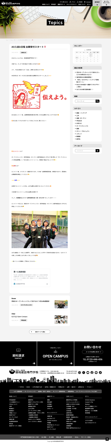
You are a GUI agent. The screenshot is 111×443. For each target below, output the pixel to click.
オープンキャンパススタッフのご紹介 (86, 391)
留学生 (78, 138)
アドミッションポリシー (73, 402)
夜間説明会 (71, 391)
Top (7, 40)
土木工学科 (31, 408)
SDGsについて (13, 404)
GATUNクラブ (51, 418)
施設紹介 (11, 411)
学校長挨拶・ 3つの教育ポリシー (14, 401)
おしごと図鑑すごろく (91, 406)
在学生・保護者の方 (50, 387)
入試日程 (68, 411)
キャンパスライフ (71, 4)
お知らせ (23, 52)
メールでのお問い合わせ (92, 352)
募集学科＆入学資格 (71, 400)
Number (87, 404)
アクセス (89, 387)
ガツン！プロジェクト (83, 130)
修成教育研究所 (13, 421)
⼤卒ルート (50, 408)
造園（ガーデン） (81, 117)
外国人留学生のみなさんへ (73, 428)
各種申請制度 (70, 415)
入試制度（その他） (71, 408)
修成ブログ (12, 415)
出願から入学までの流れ (73, 404)
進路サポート (61, 4)
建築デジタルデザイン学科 (35, 402)
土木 (77, 115)
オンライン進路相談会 (59, 391)
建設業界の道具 (89, 408)
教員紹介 (11, 408)
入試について (81, 4)
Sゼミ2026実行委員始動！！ (85, 89)
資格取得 (49, 406)
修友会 (11, 424)
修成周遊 (87, 413)
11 (76, 57)
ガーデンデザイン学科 (34, 411)
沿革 (10, 406)
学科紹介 (53, 4)
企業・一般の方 (71, 387)
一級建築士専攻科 (33, 417)
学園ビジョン (13, 413)
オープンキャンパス (26, 305)
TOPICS (22, 387)
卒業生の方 (61, 387)
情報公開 (11, 419)
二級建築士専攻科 (33, 415)
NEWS (28, 387)
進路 (77, 128)
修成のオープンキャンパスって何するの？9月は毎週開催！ (32, 301)
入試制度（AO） (70, 406)
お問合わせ (81, 387)
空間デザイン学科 (33, 404)
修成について (46, 4)
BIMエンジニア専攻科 (34, 419)
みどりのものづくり (90, 423)
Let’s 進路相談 (18, 391)
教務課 (78, 135)
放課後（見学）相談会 (44, 391)
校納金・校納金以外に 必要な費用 (72, 418)
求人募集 (51, 437)
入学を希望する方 (37, 387)
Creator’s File (89, 402)
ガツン (89, 4)
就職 (48, 400)
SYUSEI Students (52, 421)
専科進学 (49, 402)
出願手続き (69, 413)
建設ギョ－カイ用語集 (91, 411)
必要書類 (68, 426)
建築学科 (30, 400)
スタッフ (79, 133)
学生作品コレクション (53, 425)
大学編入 (49, 404)
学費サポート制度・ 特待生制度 (71, 423)
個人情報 (43, 437)
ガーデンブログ (13, 417)
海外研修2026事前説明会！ (84, 77)
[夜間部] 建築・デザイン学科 (36, 413)
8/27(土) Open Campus (20, 317)
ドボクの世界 (88, 421)
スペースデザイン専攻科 (35, 421)
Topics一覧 (12, 40)
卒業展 (49, 423)
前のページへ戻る (40, 332)
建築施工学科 (32, 406)
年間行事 (49, 416)
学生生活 (23, 320)
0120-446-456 (92, 359)
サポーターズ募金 (86, 437)
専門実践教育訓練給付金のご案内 (29, 437)
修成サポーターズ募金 (15, 426)
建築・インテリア (81, 112)
